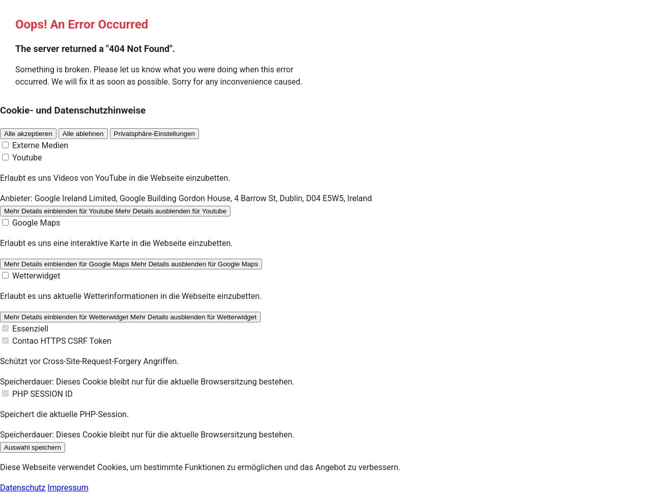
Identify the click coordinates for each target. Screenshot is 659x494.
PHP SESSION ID (42, 394)
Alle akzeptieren (28, 134)
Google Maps (36, 223)
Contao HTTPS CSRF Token (61, 341)
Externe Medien (40, 145)
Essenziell (30, 329)
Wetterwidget (36, 276)
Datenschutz (22, 487)
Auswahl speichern (32, 447)
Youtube (27, 157)
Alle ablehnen (83, 134)
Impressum (68, 487)
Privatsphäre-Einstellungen (154, 134)
